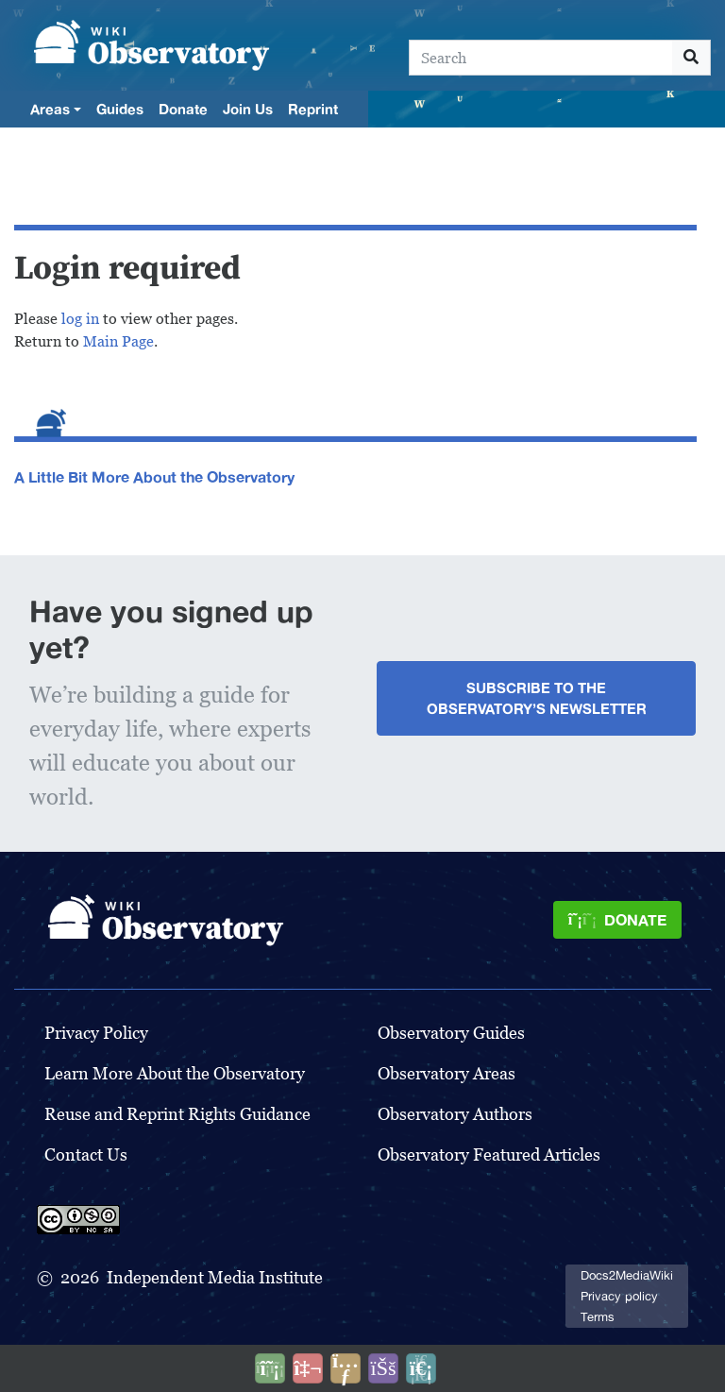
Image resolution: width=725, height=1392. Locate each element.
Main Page (118, 341)
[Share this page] (345, 1368)
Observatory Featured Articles (489, 1154)
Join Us (248, 108)
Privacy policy (619, 1296)
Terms (598, 1317)
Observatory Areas (446, 1073)
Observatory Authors (455, 1114)
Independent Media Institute (215, 1277)
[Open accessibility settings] (383, 1368)
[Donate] (617, 920)
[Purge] (421, 1368)
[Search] (541, 58)
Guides (119, 108)
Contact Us (85, 1154)
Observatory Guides (451, 1033)
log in (80, 319)
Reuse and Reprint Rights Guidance (177, 1114)
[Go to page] (691, 58)
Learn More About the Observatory (174, 1073)
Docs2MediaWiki (627, 1275)
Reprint (313, 108)
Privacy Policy (96, 1033)
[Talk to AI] (308, 1368)
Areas (50, 108)
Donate (183, 108)
